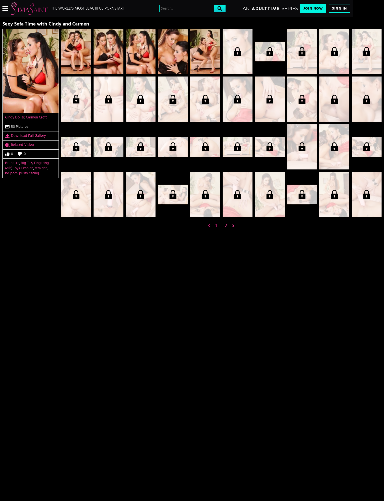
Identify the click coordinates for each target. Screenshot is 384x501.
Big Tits (27, 163)
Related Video (19, 145)
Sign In (339, 8)
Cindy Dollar (14, 117)
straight (41, 168)
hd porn (11, 173)
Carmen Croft (36, 117)
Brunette (12, 163)
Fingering (41, 163)
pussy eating (29, 173)
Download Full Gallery (25, 136)
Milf (8, 168)
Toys (16, 168)
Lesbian (27, 168)
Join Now (313, 8)
